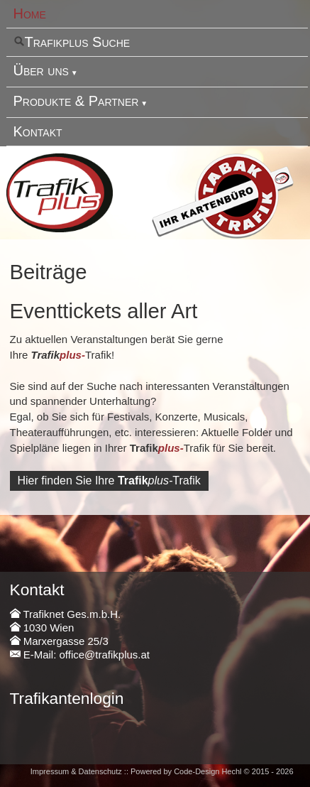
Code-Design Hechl (207, 771)
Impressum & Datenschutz (76, 771)
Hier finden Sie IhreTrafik (109, 480)
